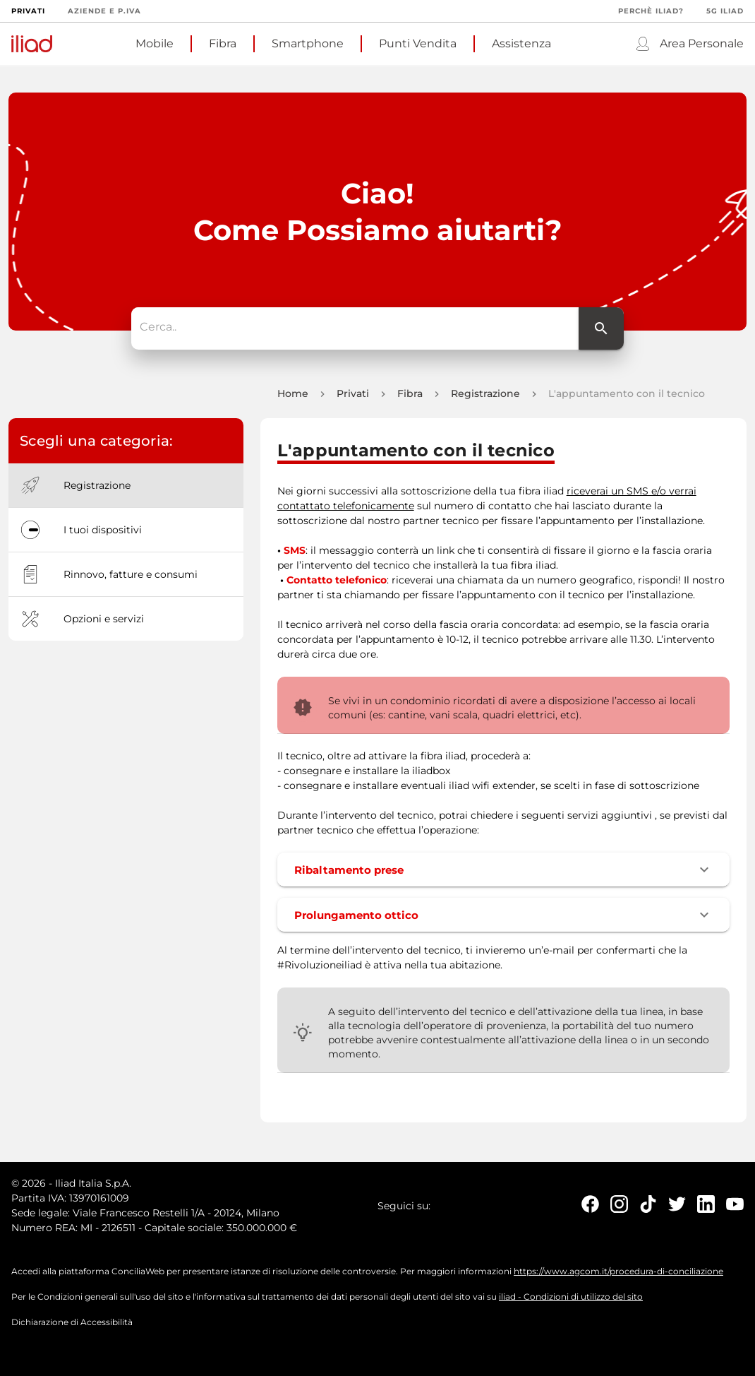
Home (292, 397)
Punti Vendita (418, 43)
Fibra (222, 43)
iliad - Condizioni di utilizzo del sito (571, 1300)
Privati (28, 11)
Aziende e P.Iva (104, 11)
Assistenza (521, 43)
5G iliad (725, 11)
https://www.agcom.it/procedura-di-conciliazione (618, 1275)
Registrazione (485, 397)
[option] (125, 489)
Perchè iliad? (651, 11)
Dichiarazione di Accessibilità (72, 1326)
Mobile (154, 43)
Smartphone (308, 43)
